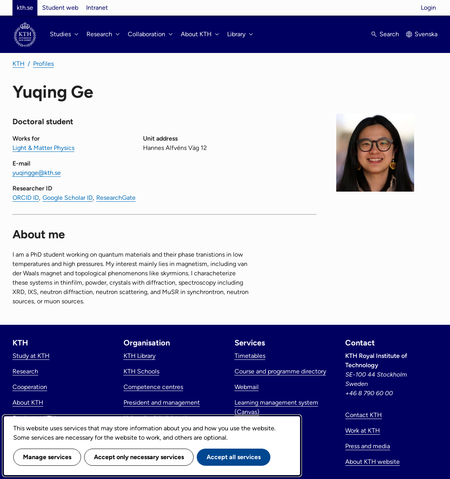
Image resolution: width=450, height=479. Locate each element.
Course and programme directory (280, 371)
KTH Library (139, 355)
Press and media (367, 446)
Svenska (426, 34)
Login (428, 7)
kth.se (25, 7)
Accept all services (233, 457)
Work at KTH (362, 430)
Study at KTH (30, 355)
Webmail (247, 387)
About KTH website (372, 461)
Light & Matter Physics (43, 147)
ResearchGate (116, 197)
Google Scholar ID (67, 197)
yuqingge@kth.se (36, 172)
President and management (162, 402)
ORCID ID (25, 197)
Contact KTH (363, 415)
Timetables (250, 355)
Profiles (43, 63)
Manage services (47, 457)
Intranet (97, 7)
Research (25, 371)
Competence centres (153, 387)
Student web (60, 7)
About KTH (27, 402)
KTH (18, 63)
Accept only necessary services (139, 457)
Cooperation (29, 387)
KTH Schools (141, 371)
